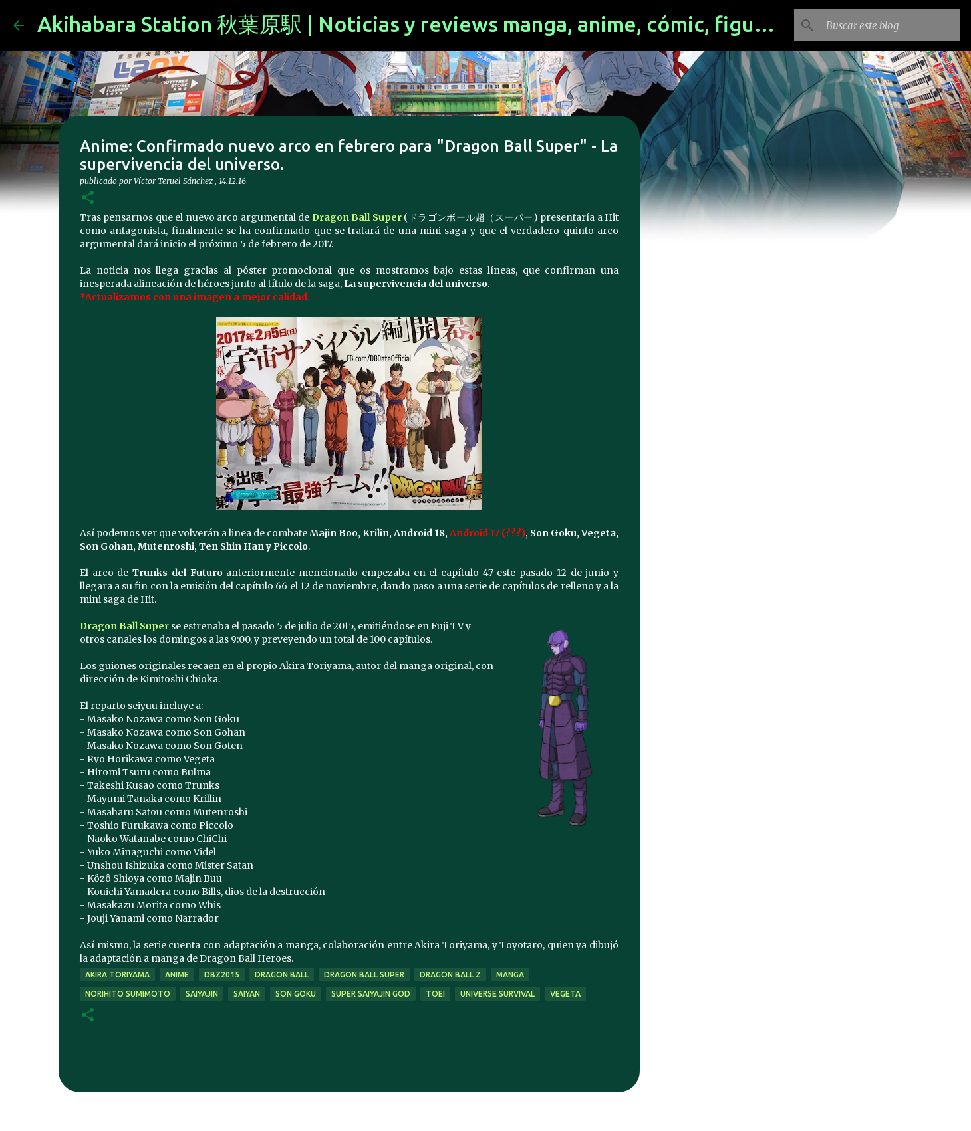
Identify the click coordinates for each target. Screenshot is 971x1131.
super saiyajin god (370, 993)
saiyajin (202, 993)
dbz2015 (221, 974)
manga (510, 974)
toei (435, 993)
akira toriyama (117, 974)
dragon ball (282, 974)
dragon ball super (364, 974)
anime (177, 974)
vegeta (565, 993)
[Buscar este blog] (890, 25)
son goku (295, 993)
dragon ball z (450, 974)
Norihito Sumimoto (127, 993)
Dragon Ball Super (357, 217)
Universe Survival (497, 993)
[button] (88, 198)
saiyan (246, 993)
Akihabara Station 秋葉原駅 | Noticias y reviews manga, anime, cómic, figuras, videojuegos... (485, 24)
